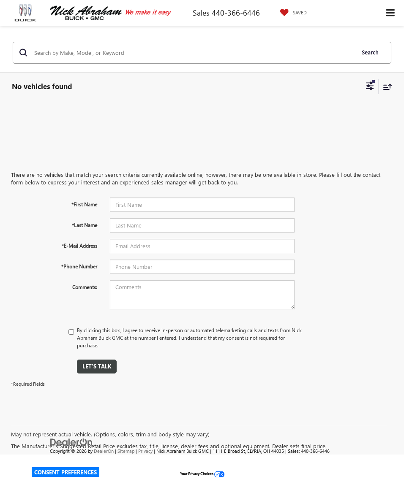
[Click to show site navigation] (390, 13)
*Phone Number (79, 266)
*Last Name (84, 225)
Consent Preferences (65, 472)
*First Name (84, 204)
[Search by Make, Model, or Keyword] (193, 53)
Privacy (145, 451)
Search (370, 52)
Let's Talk (96, 366)
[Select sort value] (385, 86)
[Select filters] (370, 86)
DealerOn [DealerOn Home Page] (104, 451)
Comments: (84, 287)
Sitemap (125, 451)
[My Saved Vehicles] (291, 12)
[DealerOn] (71, 441)
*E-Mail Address (79, 245)
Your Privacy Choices (202, 473)
